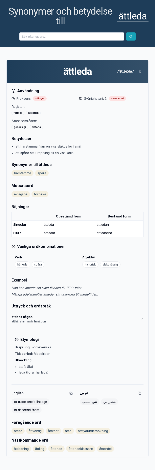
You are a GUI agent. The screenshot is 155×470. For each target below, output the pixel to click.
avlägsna (20, 194)
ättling (39, 449)
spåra (42, 173)
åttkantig (35, 431)
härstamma (22, 173)
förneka (40, 194)
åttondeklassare (81, 449)
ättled (18, 431)
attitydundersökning (93, 431)
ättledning (21, 449)
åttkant (53, 431)
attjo (68, 431)
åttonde (56, 449)
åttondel (105, 449)
